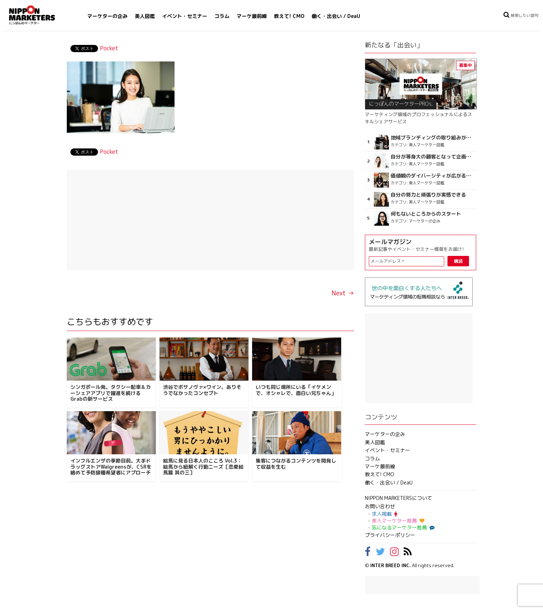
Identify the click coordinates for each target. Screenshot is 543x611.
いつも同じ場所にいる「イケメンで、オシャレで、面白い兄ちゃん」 (296, 389)
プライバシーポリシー (390, 535)
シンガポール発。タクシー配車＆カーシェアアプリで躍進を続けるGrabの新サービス (110, 393)
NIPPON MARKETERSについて (398, 498)
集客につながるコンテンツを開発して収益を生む (296, 463)
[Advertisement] (210, 220)
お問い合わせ (380, 506)
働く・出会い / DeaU (336, 16)
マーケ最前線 (252, 16)
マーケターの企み (107, 16)
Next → (342, 293)
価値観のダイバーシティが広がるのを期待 (432, 175)
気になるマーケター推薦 (402, 527)
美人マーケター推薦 (398, 520)
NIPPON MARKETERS (39, 14)
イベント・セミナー (184, 16)
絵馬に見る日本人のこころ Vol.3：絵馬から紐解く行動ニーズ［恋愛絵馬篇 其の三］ (203, 466)
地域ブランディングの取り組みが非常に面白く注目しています (432, 137)
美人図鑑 (145, 16)
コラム (221, 16)
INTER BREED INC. (390, 565)
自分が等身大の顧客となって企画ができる (432, 156)
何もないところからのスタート (426, 213)
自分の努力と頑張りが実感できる (428, 194)
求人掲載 (384, 513)
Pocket (109, 48)
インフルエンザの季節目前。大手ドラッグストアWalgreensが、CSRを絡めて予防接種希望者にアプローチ (111, 466)
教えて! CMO (289, 16)
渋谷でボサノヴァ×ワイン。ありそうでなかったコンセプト (202, 389)
